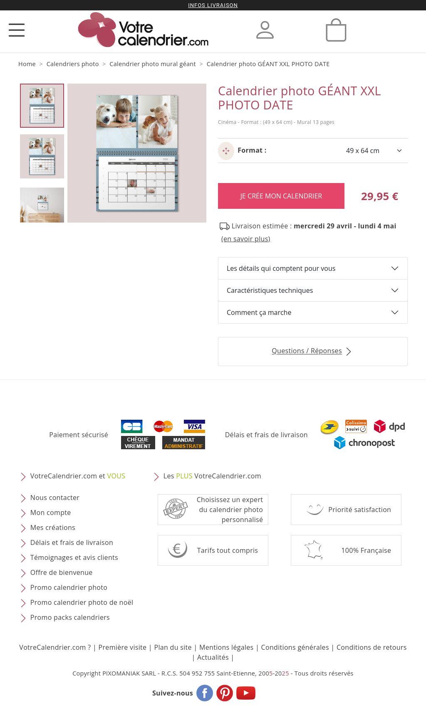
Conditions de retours (372, 647)
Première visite (123, 647)
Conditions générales (295, 647)
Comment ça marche (259, 312)
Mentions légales (226, 647)
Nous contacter (54, 498)
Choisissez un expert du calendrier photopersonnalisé (230, 509)
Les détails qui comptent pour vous (281, 268)
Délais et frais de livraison (266, 434)
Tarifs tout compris (227, 550)
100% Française (366, 550)
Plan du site (172, 647)
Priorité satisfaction (359, 509)
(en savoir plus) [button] (245, 238)
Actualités (213, 657)
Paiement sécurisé (78, 434)
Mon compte (50, 512)
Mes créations (52, 527)
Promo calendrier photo (68, 587)
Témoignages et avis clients (74, 557)
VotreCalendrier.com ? (55, 647)
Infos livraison (213, 5)
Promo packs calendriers (70, 617)
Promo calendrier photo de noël (82, 602)
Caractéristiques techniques (270, 290)
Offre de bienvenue (61, 572)
